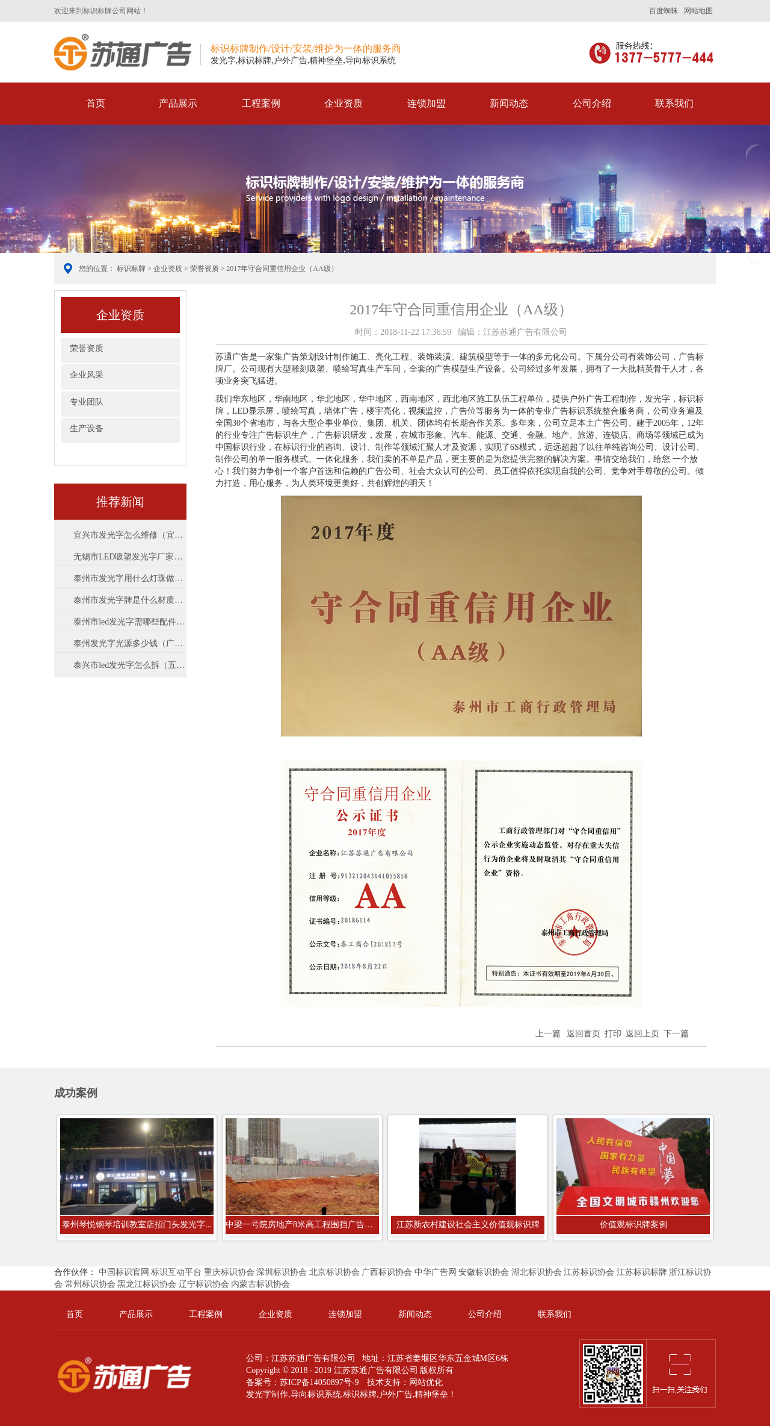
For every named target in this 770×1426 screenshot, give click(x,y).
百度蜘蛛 (663, 11)
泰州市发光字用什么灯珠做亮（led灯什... (129, 578)
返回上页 (642, 1033)
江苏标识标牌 (642, 1272)
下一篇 (676, 1033)
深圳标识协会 (281, 1272)
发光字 (258, 1394)
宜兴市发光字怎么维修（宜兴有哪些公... (129, 535)
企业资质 (343, 103)
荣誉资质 (204, 268)
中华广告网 (435, 1272)
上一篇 (548, 1033)
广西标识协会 (387, 1272)
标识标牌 (122, 52)
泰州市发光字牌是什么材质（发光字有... (129, 600)
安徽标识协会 (483, 1272)
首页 (95, 103)
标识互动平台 (176, 1272)
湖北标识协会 (536, 1272)
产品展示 (178, 103)
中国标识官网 (124, 1272)
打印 (613, 1033)
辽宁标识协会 (204, 1284)
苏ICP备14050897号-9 (319, 1382)
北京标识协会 (334, 1272)
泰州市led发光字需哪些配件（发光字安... (129, 621)
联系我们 (674, 103)
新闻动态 (509, 103)
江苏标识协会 (589, 1272)
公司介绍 (592, 103)
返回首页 (583, 1033)
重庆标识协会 (229, 1272)
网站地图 (698, 11)
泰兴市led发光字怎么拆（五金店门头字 (129, 665)
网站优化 (426, 1382)
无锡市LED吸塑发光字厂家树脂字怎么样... (129, 556)
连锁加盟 (426, 103)
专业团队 (86, 401)
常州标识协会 (90, 1284)
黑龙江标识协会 (146, 1284)
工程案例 (261, 103)
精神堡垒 (431, 1394)
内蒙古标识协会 (260, 1284)
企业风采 (86, 374)
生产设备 (86, 428)
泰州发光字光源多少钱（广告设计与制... (129, 643)
